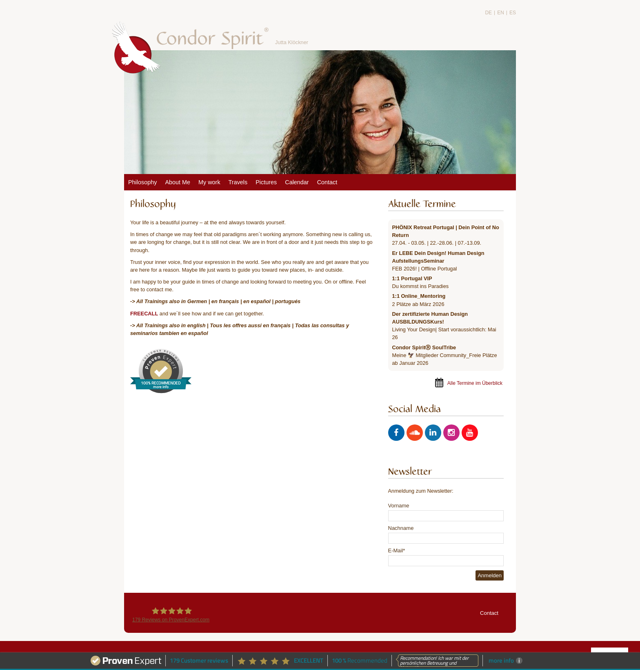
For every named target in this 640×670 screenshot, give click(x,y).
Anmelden (490, 575)
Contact (489, 613)
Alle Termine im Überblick (474, 383)
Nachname (401, 528)
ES (512, 13)
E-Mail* (396, 550)
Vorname (398, 505)
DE (488, 13)
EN (500, 13)
